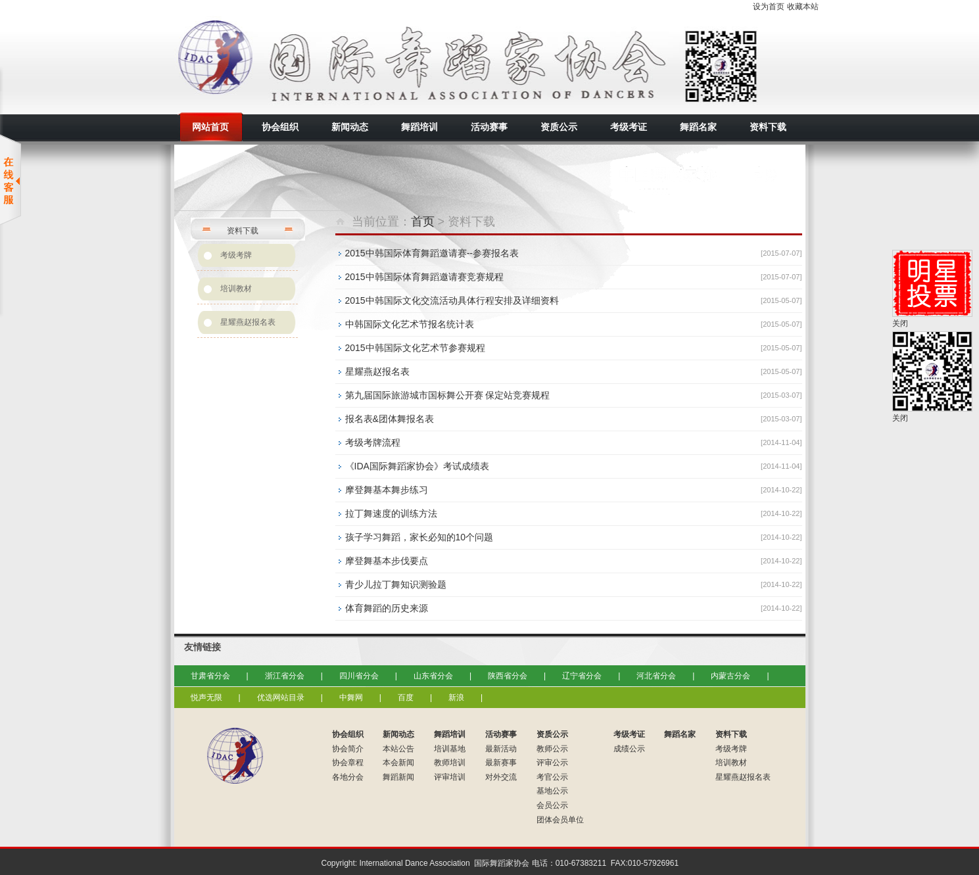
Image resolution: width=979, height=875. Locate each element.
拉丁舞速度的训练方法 (391, 513)
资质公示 (552, 734)
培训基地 (450, 748)
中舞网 (351, 697)
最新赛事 (501, 762)
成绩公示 (629, 748)
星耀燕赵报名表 (247, 322)
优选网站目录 (280, 697)
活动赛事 (501, 734)
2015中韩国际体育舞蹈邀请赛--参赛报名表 (432, 253)
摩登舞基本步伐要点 (386, 561)
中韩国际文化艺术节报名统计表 (409, 324)
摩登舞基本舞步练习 (386, 490)
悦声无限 (206, 697)
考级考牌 (236, 255)
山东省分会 (433, 675)
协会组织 (348, 734)
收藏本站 (803, 6)
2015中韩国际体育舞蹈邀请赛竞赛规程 (424, 277)
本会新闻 (398, 762)
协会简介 (348, 748)
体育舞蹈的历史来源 (386, 608)
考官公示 (552, 777)
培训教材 (236, 288)
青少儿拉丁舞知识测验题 (395, 584)
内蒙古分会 (730, 675)
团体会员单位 (560, 819)
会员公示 (552, 805)
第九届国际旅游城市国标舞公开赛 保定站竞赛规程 (447, 395)
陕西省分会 (507, 675)
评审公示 (552, 762)
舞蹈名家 (680, 734)
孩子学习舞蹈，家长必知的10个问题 (419, 537)
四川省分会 (359, 675)
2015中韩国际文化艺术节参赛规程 (415, 348)
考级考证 (629, 734)
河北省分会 (656, 675)
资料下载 (731, 734)
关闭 (900, 323)
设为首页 (768, 6)
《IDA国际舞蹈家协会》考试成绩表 (417, 466)
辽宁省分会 (582, 675)
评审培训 (450, 777)
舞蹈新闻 (398, 777)
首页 (423, 221)
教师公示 (552, 748)
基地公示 (552, 790)
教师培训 (450, 762)
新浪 (456, 697)
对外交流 (501, 777)
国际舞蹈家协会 (292, 62)
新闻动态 (398, 734)
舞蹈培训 (450, 734)
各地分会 (348, 777)
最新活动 (501, 748)
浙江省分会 (284, 675)
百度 (406, 697)
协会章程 (348, 762)
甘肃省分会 (210, 675)
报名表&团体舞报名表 (389, 419)
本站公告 (398, 748)
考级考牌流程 (372, 442)
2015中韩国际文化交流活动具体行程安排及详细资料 (452, 300)
